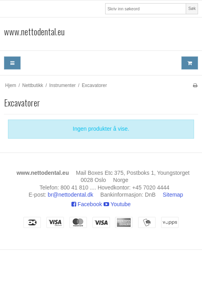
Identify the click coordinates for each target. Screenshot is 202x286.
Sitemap (173, 194)
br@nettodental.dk (70, 194)
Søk (192, 8)
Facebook (86, 204)
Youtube (117, 204)
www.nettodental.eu (34, 32)
